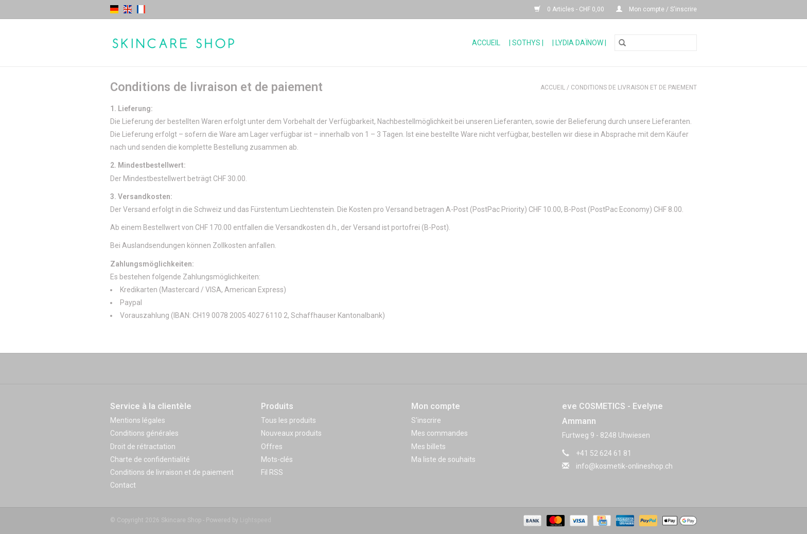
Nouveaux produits (291, 433)
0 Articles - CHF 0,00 (570, 9)
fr (141, 9)
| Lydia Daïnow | (579, 43)
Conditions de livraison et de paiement (634, 87)
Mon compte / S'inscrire (656, 9)
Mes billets (428, 446)
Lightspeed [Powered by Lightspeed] (255, 520)
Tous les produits (288, 420)
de (114, 9)
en (128, 9)
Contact (123, 485)
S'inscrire (426, 420)
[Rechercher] (656, 42)
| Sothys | (526, 43)
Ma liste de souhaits (443, 459)
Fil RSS (272, 472)
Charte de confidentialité (150, 459)
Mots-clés (277, 459)
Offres (272, 446)
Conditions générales (144, 433)
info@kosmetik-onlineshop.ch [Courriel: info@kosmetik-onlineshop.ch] (624, 466)
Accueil (486, 43)
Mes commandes (439, 433)
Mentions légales (137, 420)
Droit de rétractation (143, 446)
